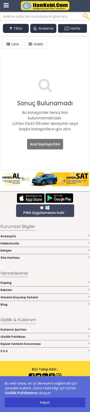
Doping (45, 283)
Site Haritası (45, 258)
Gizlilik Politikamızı (21, 393)
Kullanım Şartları (45, 329)
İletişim (45, 250)
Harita (72, 28)
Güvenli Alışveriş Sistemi (45, 297)
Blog (45, 304)
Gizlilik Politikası (45, 337)
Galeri (36, 44)
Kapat (45, 402)
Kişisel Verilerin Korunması (45, 344)
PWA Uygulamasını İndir (44, 210)
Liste (12, 44)
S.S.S (45, 351)
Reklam (45, 290)
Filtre (16, 28)
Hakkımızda (45, 243)
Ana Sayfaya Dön (45, 144)
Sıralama (43, 28)
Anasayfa (45, 236)
